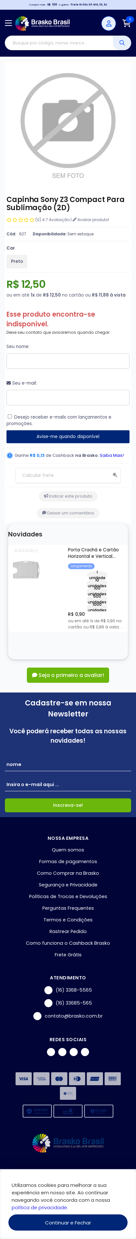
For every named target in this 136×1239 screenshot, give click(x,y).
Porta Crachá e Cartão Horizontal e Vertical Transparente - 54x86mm (96, 553)
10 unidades (97, 583)
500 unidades (97, 599)
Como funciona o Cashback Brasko (68, 943)
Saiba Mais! (112, 455)
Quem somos (68, 850)
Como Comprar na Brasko (68, 873)
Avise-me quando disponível (68, 437)
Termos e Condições (68, 920)
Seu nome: (17, 347)
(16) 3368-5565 (68, 990)
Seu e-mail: (21, 383)
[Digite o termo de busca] (59, 43)
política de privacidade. (40, 1207)
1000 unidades (97, 607)
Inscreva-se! (68, 805)
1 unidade (97, 575)
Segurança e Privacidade (68, 885)
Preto (17, 261)
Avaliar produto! (91, 219)
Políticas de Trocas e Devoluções (68, 896)
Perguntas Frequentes (68, 908)
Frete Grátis (68, 955)
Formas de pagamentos (68, 861)
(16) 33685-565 (68, 1003)
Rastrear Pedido (68, 931)
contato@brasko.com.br (68, 1016)
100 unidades (97, 591)
